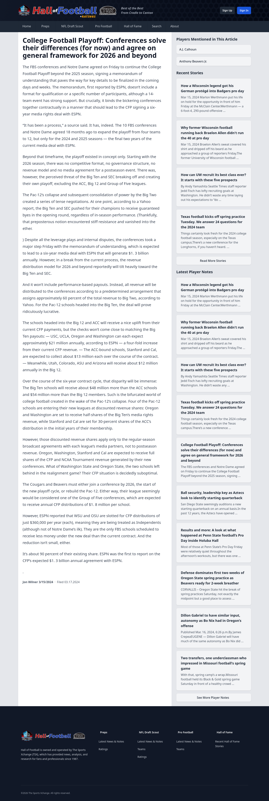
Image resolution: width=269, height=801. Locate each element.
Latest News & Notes (111, 741)
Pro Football (103, 26)
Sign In (244, 10)
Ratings (103, 749)
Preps (45, 26)
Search (156, 26)
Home (26, 26)
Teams (141, 749)
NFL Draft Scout (72, 26)
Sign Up (227, 10)
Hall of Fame (133, 26)
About (174, 26)
